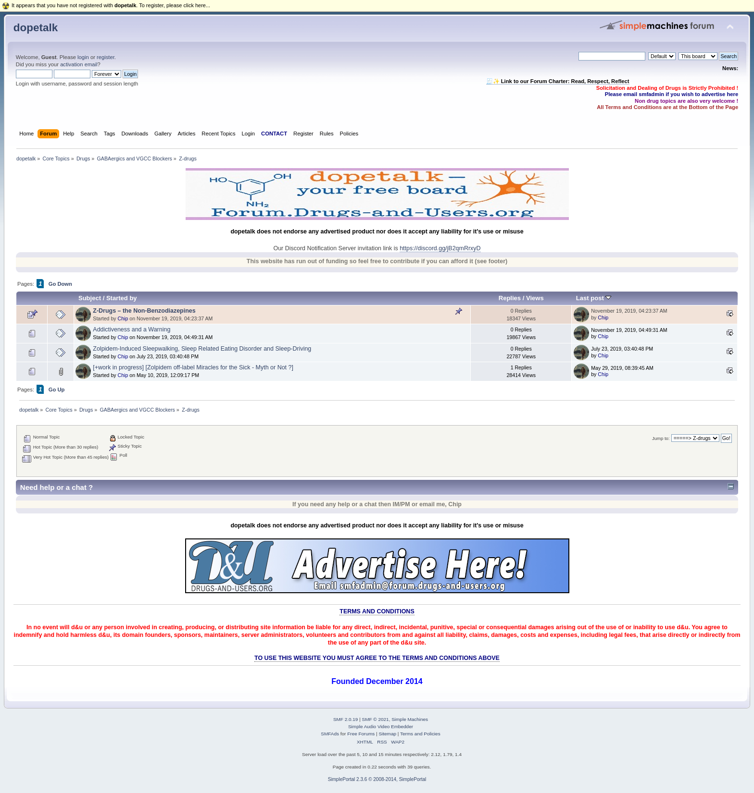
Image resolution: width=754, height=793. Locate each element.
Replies (510, 298)
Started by (121, 298)
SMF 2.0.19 (345, 719)
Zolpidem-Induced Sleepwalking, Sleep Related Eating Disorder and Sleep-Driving (202, 348)
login (83, 57)
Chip (123, 318)
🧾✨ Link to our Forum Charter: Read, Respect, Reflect (557, 81)
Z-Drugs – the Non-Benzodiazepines (144, 310)
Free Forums (361, 733)
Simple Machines (409, 719)
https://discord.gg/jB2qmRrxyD (440, 248)
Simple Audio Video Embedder (380, 726)
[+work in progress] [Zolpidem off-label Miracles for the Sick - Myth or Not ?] (193, 367)
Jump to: (661, 438)
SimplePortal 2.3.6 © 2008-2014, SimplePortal (377, 779)
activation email (78, 64)
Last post (594, 298)
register (105, 57)
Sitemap (387, 733)
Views (535, 298)
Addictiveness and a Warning (131, 329)
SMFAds (330, 733)
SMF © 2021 (375, 719)
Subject (89, 298)
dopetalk (35, 28)
